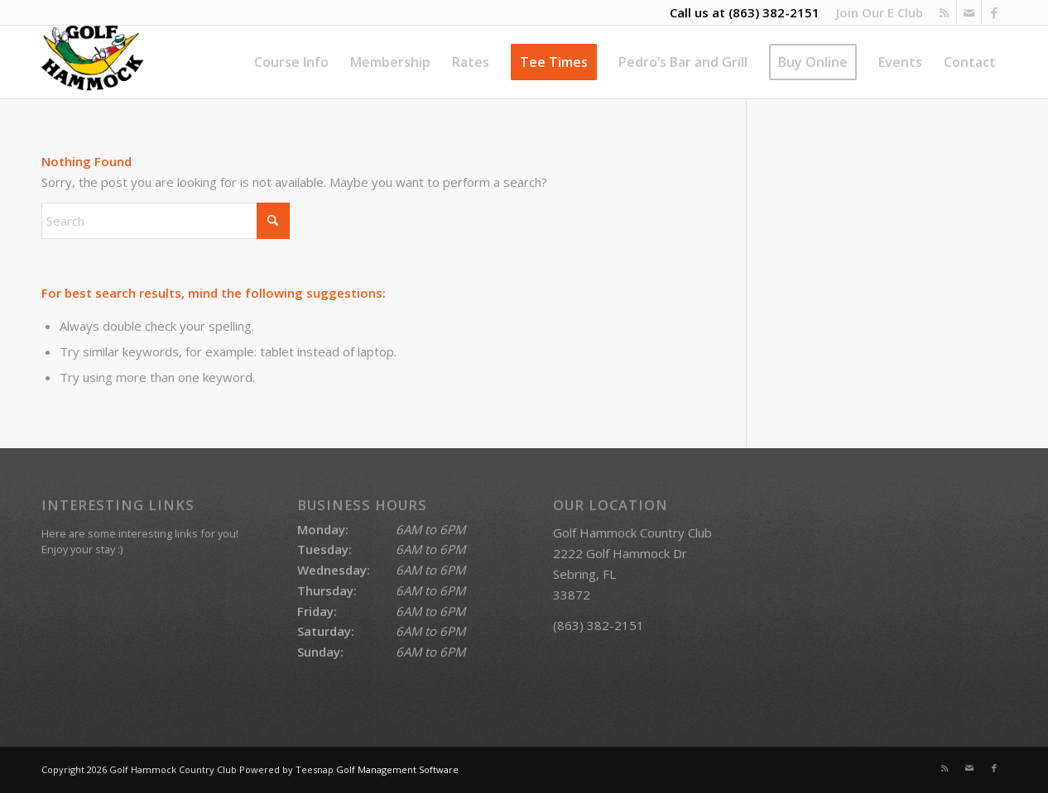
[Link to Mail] (969, 12)
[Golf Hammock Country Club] (92, 62)
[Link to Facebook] (994, 12)
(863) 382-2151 (774, 12)
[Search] (165, 221)
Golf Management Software (397, 769)
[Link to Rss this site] (944, 12)
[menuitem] (875, 12)
